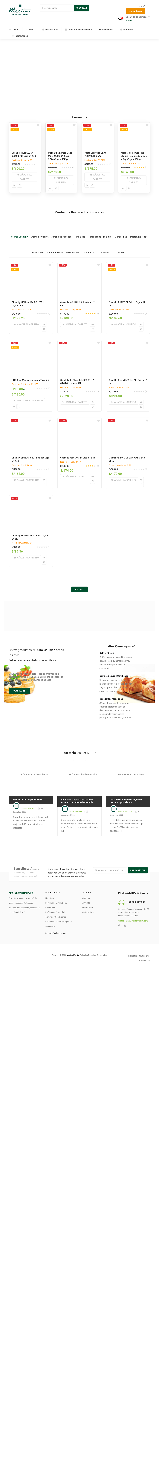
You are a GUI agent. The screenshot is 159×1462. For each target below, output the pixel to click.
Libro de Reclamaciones (55, 933)
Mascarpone (50, 29)
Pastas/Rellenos (139, 232)
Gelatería (89, 248)
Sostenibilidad (106, 29)
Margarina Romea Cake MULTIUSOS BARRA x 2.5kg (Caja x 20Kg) (60, 156)
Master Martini (27, 808)
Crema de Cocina (40, 232)
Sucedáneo (38, 248)
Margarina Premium (101, 232)
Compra (19, 690)
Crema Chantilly (19, 232)
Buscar (81, 8)
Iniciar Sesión (135, 11)
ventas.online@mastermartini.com (133, 921)
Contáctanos (20, 36)
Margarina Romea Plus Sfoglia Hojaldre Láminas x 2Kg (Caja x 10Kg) (134, 156)
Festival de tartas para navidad (28, 799)
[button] (136, 19)
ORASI (30, 29)
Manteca (80, 232)
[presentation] (76, 759)
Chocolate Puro (55, 248)
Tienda (14, 29)
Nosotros (126, 29)
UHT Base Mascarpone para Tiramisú (30, 380)
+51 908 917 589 (136, 902)
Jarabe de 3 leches (61, 232)
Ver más (79, 589)
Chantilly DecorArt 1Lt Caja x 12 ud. (78, 458)
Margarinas (121, 232)
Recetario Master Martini (78, 29)
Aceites (105, 248)
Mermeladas (73, 248)
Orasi (121, 248)
